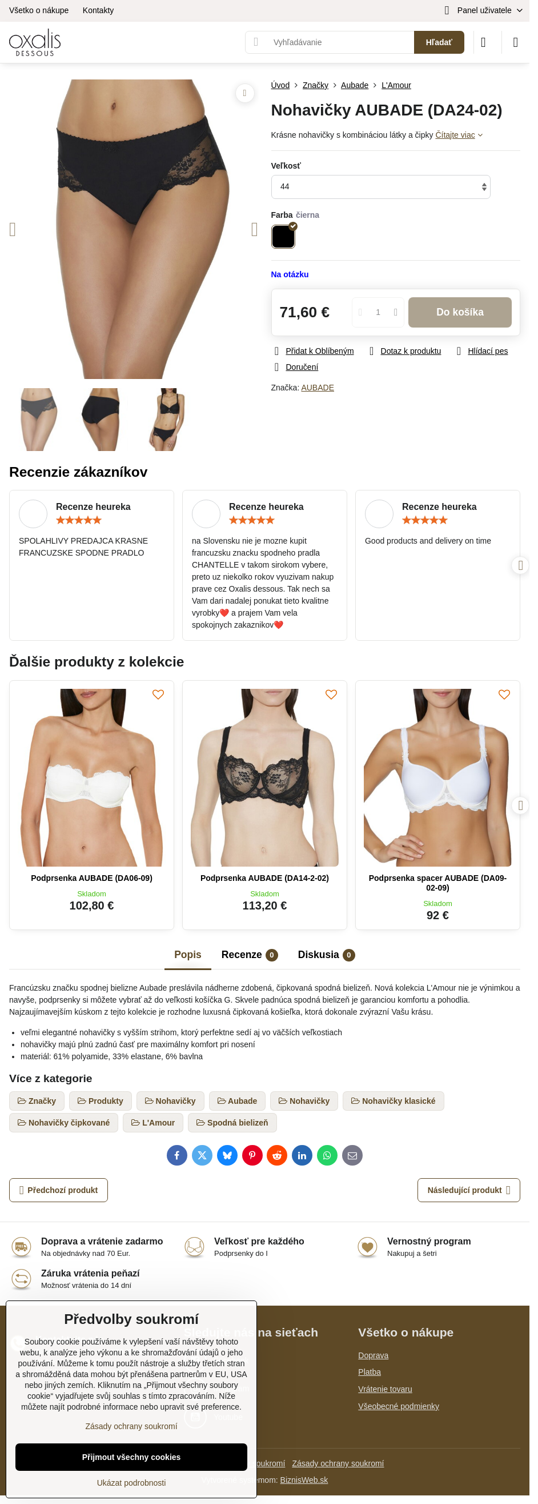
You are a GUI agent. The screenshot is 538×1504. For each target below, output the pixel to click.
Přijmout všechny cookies (131, 1457)
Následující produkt (469, 1190)
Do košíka (460, 312)
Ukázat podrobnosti (131, 1482)
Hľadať (439, 42)
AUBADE (317, 387)
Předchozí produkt (58, 1190)
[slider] (79, 520)
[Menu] (515, 42)
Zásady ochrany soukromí (338, 1463)
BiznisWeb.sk (304, 1480)
